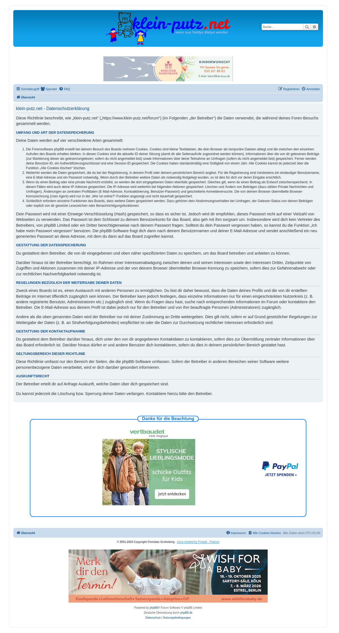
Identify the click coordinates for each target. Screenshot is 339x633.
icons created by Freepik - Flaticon (198, 541)
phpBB (154, 607)
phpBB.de (186, 612)
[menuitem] (49, 89)
